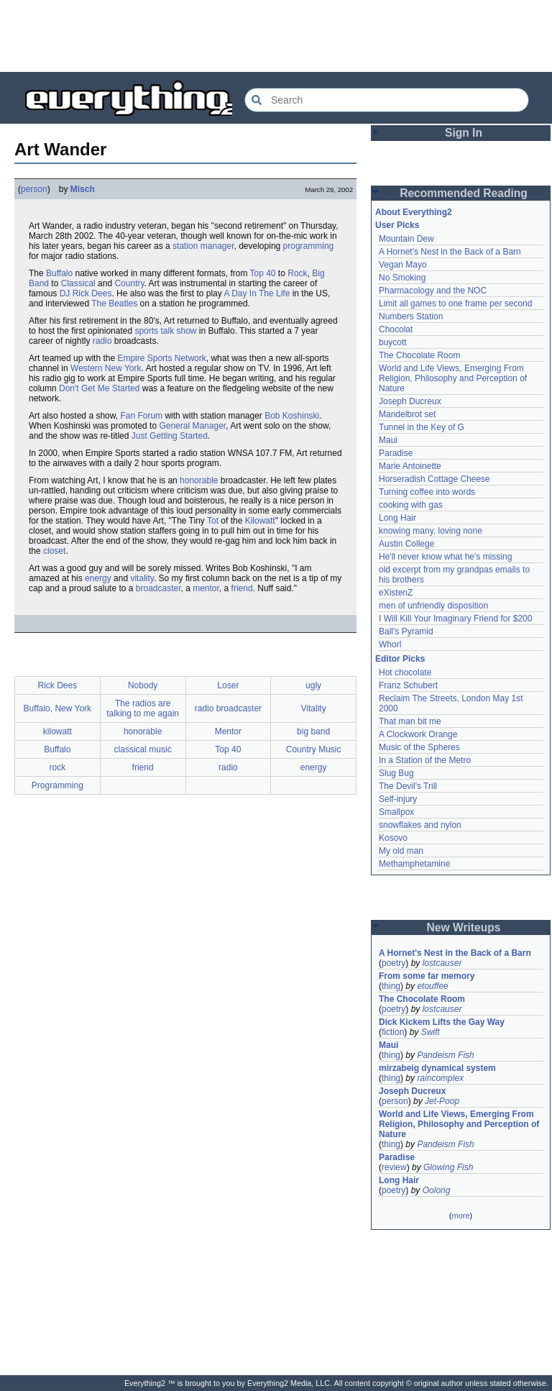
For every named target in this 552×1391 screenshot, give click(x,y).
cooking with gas (411, 505)
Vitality (313, 708)
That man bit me (410, 721)
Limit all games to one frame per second (455, 303)
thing (391, 986)
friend (242, 588)
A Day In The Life (257, 293)
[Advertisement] (276, 36)
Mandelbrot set (407, 414)
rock (58, 767)
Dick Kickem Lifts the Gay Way (442, 1022)
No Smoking (402, 278)
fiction (393, 1032)
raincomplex (440, 1078)
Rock (297, 273)
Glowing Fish (448, 1167)
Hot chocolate (405, 672)
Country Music (313, 749)
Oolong (437, 1190)
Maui (388, 440)
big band (313, 731)
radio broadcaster (228, 708)
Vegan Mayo (403, 265)
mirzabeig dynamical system (437, 1068)
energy (98, 578)
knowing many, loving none (430, 531)
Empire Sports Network (161, 358)
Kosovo (393, 838)
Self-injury (398, 799)
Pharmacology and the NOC (433, 291)
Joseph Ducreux (410, 401)
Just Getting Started (170, 436)
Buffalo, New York (58, 708)
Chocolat (396, 329)
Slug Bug (396, 773)
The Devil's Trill (408, 786)
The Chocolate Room (419, 355)
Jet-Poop (442, 1101)
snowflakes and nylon (420, 825)
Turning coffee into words (427, 492)
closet (54, 551)
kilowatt (57, 731)
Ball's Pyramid (406, 631)
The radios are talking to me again (142, 708)
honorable (199, 480)
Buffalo (59, 273)
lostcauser (442, 963)
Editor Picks (400, 659)
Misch (82, 189)
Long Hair (397, 518)
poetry (393, 963)
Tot (212, 521)
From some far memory (426, 976)
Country (129, 283)
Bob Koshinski (291, 416)
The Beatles (114, 303)
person (34, 189)
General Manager (192, 426)
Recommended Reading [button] (464, 193)
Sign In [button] (463, 133)
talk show (178, 331)
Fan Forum (141, 416)
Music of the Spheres (419, 747)
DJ (65, 293)
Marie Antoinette (410, 466)
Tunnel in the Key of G (421, 427)
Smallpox (396, 812)
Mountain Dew (406, 239)
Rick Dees (92, 293)
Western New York (106, 368)
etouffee (432, 986)
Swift (430, 1032)
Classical (78, 283)
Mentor (228, 731)
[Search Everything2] (386, 100)
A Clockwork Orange (418, 734)
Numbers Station (411, 316)
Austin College (406, 544)
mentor (206, 588)
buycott (393, 342)
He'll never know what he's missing (445, 557)
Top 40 (263, 273)
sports (146, 331)
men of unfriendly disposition (433, 606)
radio (102, 341)
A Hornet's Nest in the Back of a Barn (450, 252)
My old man (401, 851)
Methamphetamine (414, 864)
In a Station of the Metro (425, 760)
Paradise (396, 453)
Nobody (142, 685)
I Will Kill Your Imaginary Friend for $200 (455, 619)
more (460, 1215)
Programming (57, 785)
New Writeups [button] (464, 927)
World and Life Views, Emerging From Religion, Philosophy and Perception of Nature (453, 378)
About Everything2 (413, 212)
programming (308, 246)
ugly (313, 685)
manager (217, 246)
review (394, 1167)
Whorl (390, 644)
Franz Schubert (408, 685)
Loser (228, 685)
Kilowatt (260, 521)
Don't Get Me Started (99, 388)
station (185, 246)
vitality (141, 578)
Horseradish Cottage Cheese (434, 479)
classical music (143, 749)
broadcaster (158, 588)
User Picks (397, 225)
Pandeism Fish (445, 1055)
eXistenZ (396, 593)
